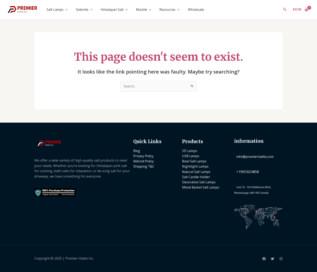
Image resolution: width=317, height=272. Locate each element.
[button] (285, 9)
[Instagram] (281, 258)
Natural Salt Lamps (197, 172)
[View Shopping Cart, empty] (300, 9)
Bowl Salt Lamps (195, 161)
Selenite (84, 9)
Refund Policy (143, 161)
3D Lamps (190, 151)
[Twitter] (272, 258)
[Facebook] (264, 258)
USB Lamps (191, 156)
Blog (136, 151)
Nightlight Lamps (195, 166)
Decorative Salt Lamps (199, 182)
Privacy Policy (143, 156)
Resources (169, 9)
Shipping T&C (144, 166)
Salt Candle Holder (196, 177)
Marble (143, 9)
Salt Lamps (57, 9)
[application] (66, 9)
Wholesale (196, 9)
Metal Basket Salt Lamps (201, 188)
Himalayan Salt (114, 9)
